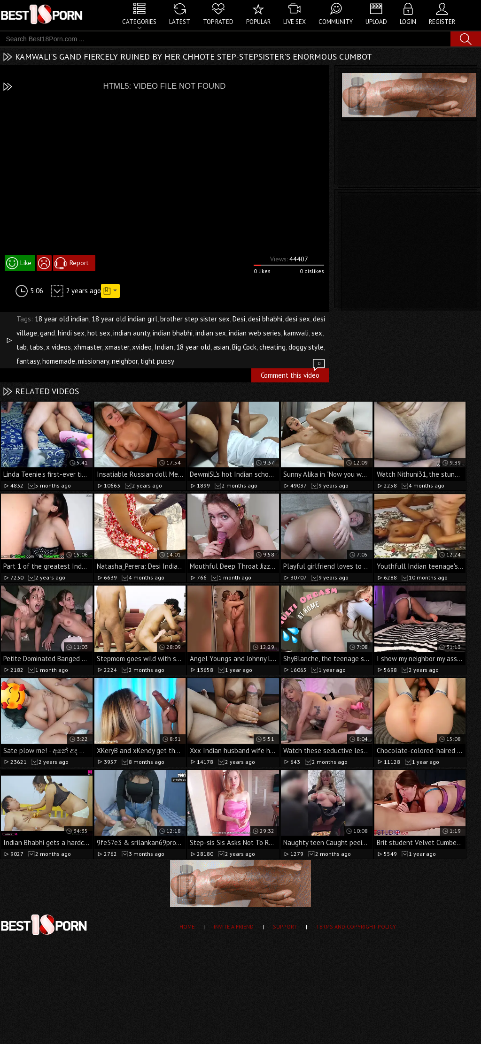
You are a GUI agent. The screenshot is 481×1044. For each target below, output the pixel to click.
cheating (272, 347)
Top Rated (218, 22)
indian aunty (131, 332)
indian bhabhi (173, 332)
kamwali (296, 332)
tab (21, 347)
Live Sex (294, 22)
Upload (376, 22)
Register (442, 22)
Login (408, 22)
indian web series (255, 332)
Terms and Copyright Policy (356, 926)
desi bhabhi (265, 318)
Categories (139, 22)
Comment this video (293, 374)
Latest (179, 22)
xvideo (142, 347)
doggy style (306, 347)
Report (79, 263)
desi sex (297, 318)
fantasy (27, 361)
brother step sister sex (195, 318)
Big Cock (244, 347)
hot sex (98, 332)
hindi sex (71, 332)
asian (221, 347)
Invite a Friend (234, 926)
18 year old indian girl (124, 318)
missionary (93, 361)
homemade (58, 361)
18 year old (193, 347)
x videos (58, 347)
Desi (239, 318)
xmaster (117, 347)
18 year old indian (62, 318)
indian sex (210, 332)
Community (335, 22)
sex (316, 332)
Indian (164, 347)
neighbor (125, 361)
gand (47, 332)
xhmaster (88, 347)
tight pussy (157, 361)
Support (285, 926)
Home (186, 926)
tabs (36, 347)
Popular (258, 22)
